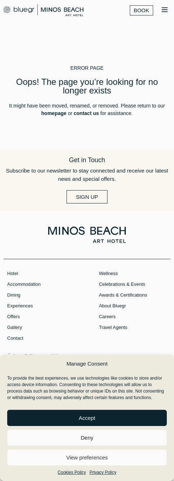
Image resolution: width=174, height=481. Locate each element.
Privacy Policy (103, 472)
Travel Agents (113, 327)
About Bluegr (112, 305)
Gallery (14, 327)
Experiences (20, 305)
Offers (13, 316)
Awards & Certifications (123, 295)
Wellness (108, 273)
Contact (15, 338)
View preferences (87, 457)
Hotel (12, 273)
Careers (107, 316)
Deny (87, 438)
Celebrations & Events (122, 284)
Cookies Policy (72, 472)
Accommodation (24, 284)
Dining (13, 295)
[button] (164, 10)
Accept (87, 418)
